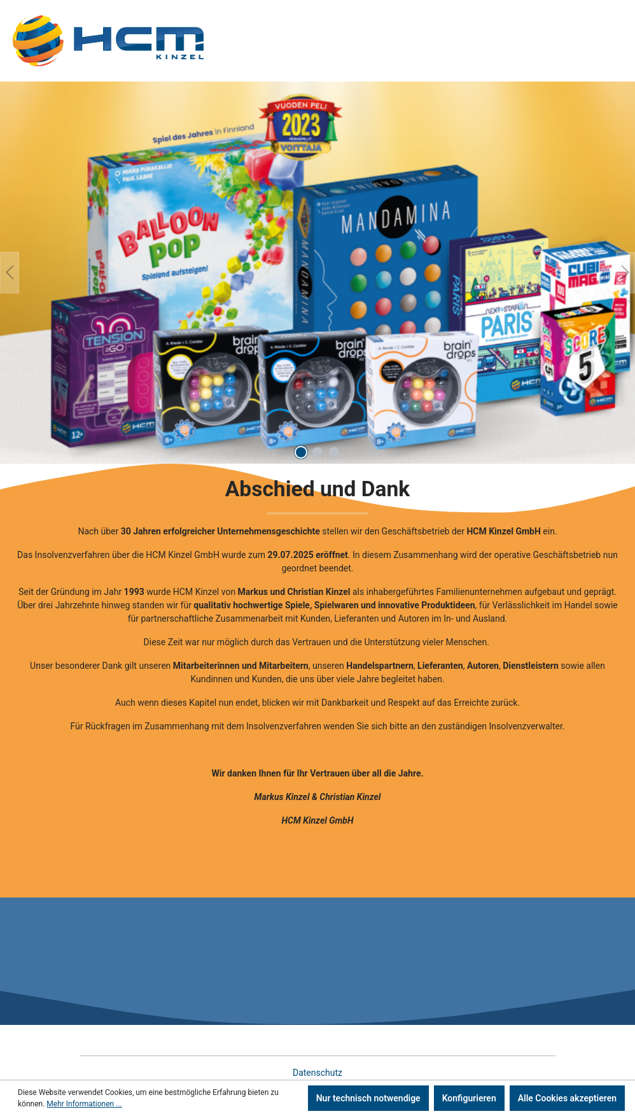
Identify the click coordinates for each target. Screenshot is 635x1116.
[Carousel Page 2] (317, 452)
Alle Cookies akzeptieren (567, 1098)
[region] (317, 273)
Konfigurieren (469, 1098)
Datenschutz (317, 1073)
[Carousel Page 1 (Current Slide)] (301, 452)
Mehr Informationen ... (84, 1103)
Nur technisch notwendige (368, 1098)
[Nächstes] (625, 272)
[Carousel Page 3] (334, 452)
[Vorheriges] (9, 272)
